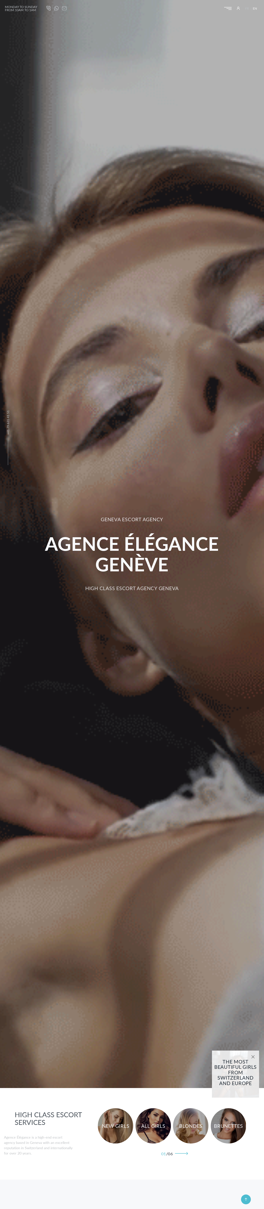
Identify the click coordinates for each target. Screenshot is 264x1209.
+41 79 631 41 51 (8, 422)
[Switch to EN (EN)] (255, 8)
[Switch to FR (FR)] (248, 8)
